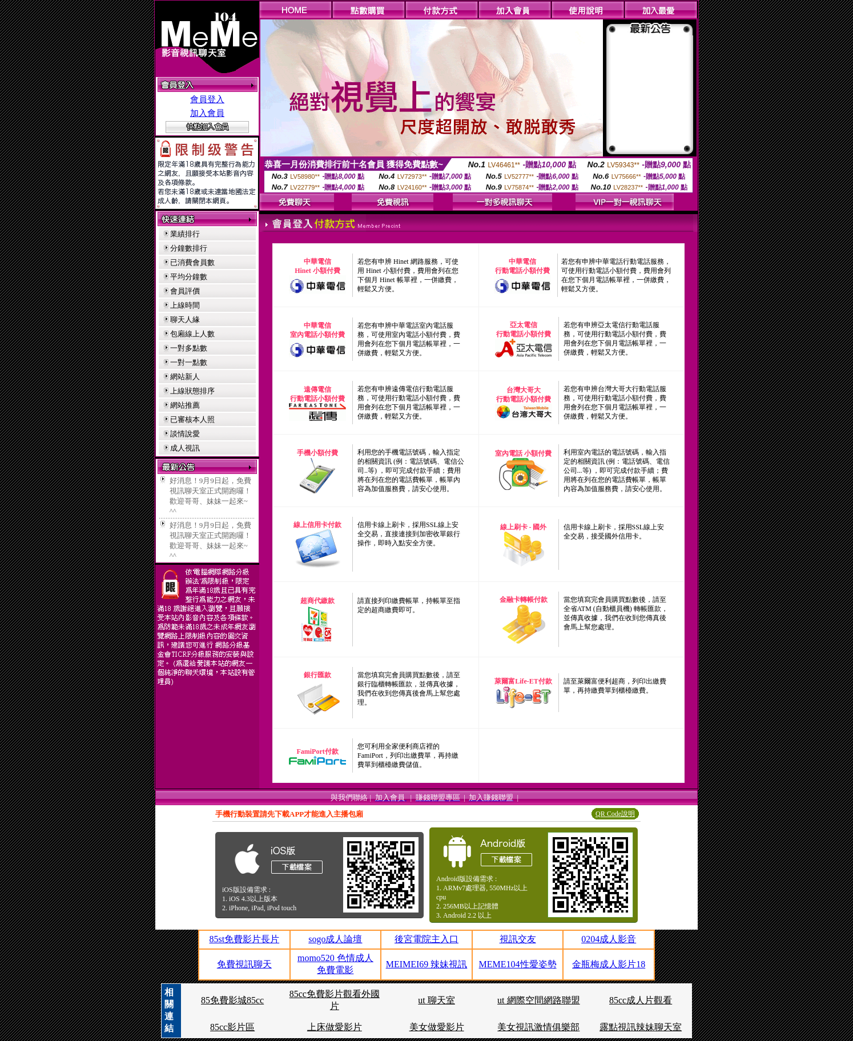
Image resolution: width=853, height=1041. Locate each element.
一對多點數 (188, 348)
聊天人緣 (185, 319)
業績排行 (185, 234)
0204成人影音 (608, 939)
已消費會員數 (192, 262)
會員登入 (207, 99)
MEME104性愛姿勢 (518, 964)
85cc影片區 (232, 1027)
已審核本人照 (192, 419)
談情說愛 (185, 433)
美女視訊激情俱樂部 (538, 1027)
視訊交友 (518, 939)
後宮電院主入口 (426, 939)
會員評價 (185, 291)
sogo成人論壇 (335, 939)
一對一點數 (188, 362)
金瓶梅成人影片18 (608, 964)
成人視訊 (185, 448)
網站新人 (185, 376)
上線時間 (185, 305)
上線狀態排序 (192, 391)
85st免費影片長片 (244, 939)
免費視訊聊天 (244, 964)
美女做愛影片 (436, 1027)
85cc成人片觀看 (640, 1000)
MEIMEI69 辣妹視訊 (427, 964)
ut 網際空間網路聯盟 (538, 1000)
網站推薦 (185, 405)
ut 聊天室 (436, 1000)
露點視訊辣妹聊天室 (640, 1027)
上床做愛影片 (334, 1027)
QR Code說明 (615, 814)
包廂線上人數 (192, 333)
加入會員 (207, 113)
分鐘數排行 (188, 248)
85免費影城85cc (232, 1000)
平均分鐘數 (188, 276)
